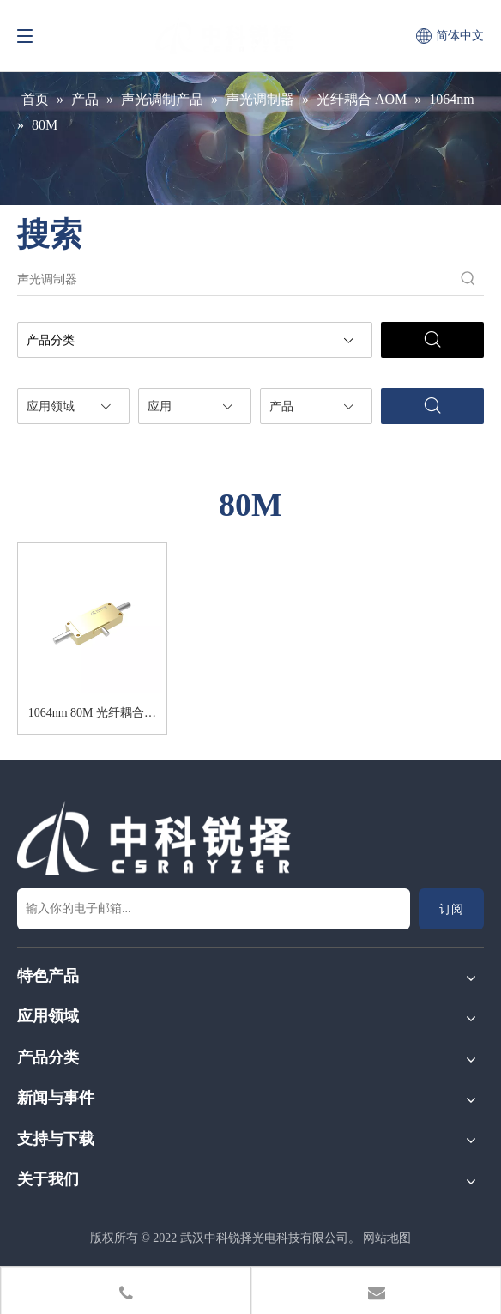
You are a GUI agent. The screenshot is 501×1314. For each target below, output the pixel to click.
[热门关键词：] (468, 279)
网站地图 (387, 1238)
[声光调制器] (235, 279)
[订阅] (451, 908)
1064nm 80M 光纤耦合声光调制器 (92, 715)
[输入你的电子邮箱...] (213, 908)
